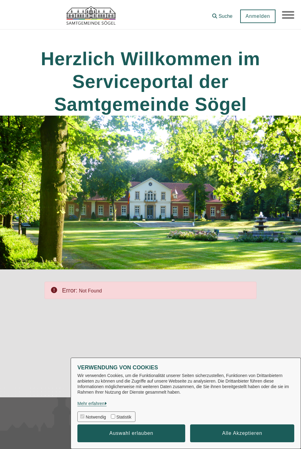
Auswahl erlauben (131, 433)
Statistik (123, 417)
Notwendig (96, 417)
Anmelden (257, 16)
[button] (222, 14)
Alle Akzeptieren (242, 433)
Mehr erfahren (90, 403)
